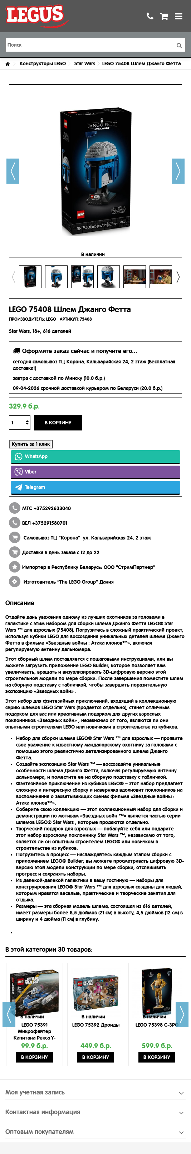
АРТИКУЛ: (69, 319)
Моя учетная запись (35, 1092)
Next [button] (177, 277)
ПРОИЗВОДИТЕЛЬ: (27, 319)
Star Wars (84, 63)
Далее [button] (178, 171)
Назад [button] (12, 171)
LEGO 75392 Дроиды (95, 1025)
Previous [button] (13, 277)
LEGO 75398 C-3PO (157, 1025)
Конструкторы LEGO (43, 63)
